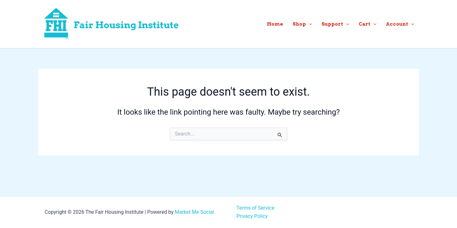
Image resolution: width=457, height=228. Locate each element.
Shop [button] (302, 24)
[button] (309, 24)
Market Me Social (194, 212)
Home (275, 24)
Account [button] (400, 24)
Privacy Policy (252, 216)
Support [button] (335, 24)
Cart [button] (367, 24)
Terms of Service (255, 208)
